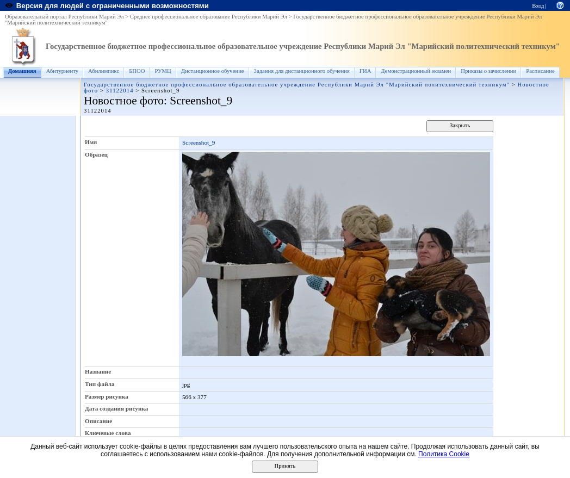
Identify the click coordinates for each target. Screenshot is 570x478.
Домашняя (22, 71)
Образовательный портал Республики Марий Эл (64, 17)
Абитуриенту (62, 71)
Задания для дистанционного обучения (302, 71)
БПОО (137, 71)
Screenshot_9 (198, 142)
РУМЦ (162, 71)
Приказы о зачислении (488, 71)
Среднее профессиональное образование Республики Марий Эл (208, 17)
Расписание (540, 71)
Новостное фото (124, 100)
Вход (538, 6)
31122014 (120, 91)
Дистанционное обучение (212, 71)
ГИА (365, 71)
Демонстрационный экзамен (416, 71)
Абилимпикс (103, 71)
